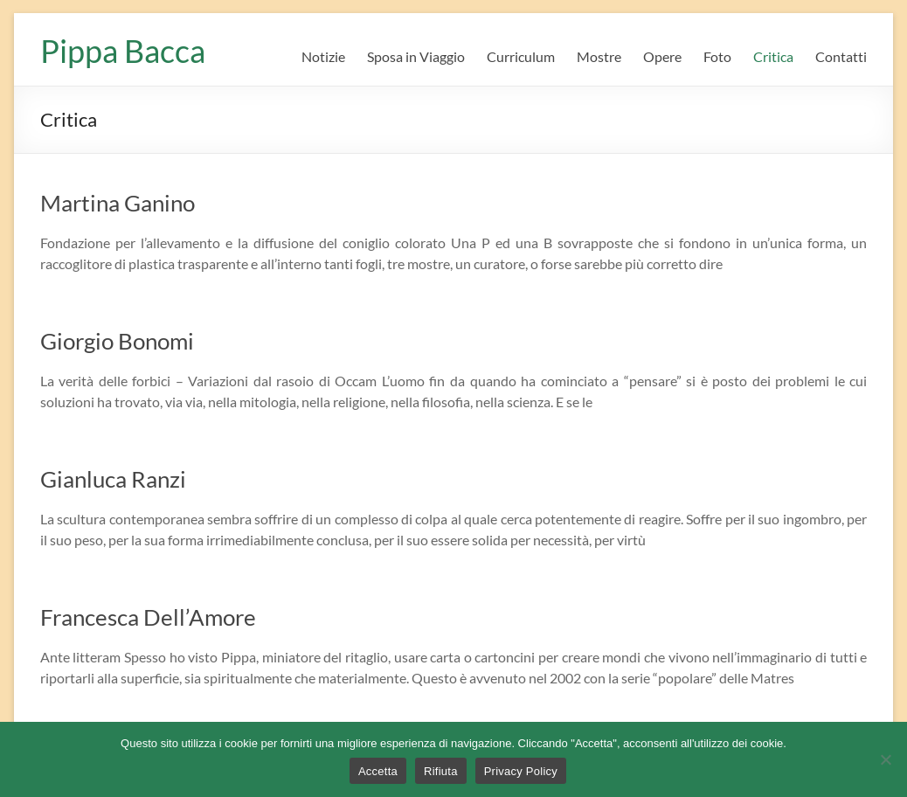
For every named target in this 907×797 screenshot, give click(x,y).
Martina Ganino (117, 203)
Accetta (378, 771)
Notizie (323, 56)
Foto (717, 56)
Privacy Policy (520, 771)
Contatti (841, 56)
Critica (773, 56)
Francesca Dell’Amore (148, 617)
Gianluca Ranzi (113, 479)
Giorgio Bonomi (117, 341)
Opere (662, 56)
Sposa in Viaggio (416, 56)
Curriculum (521, 56)
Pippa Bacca (122, 50)
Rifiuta (441, 771)
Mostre (599, 56)
